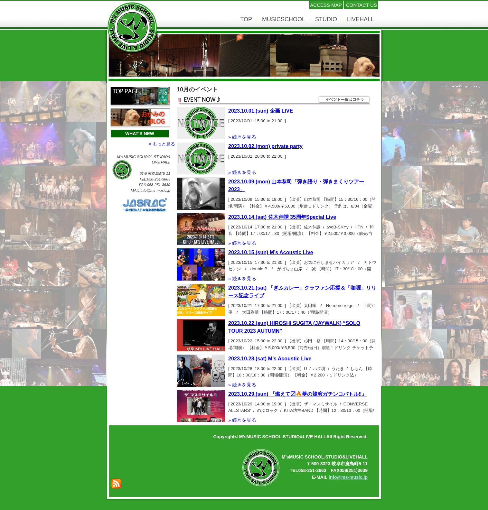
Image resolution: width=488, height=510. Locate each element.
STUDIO (326, 19)
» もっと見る (162, 143)
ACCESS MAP (326, 5)
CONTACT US (361, 5)
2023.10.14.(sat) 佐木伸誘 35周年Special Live (282, 217)
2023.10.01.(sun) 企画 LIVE (260, 111)
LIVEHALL (360, 19)
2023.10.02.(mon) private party (265, 146)
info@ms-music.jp (348, 477)
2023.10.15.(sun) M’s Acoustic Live (270, 252)
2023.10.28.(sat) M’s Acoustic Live (269, 358)
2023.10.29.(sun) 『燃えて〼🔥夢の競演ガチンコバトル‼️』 (297, 394)
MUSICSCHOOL (283, 19)
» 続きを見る (242, 137)
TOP (246, 19)
